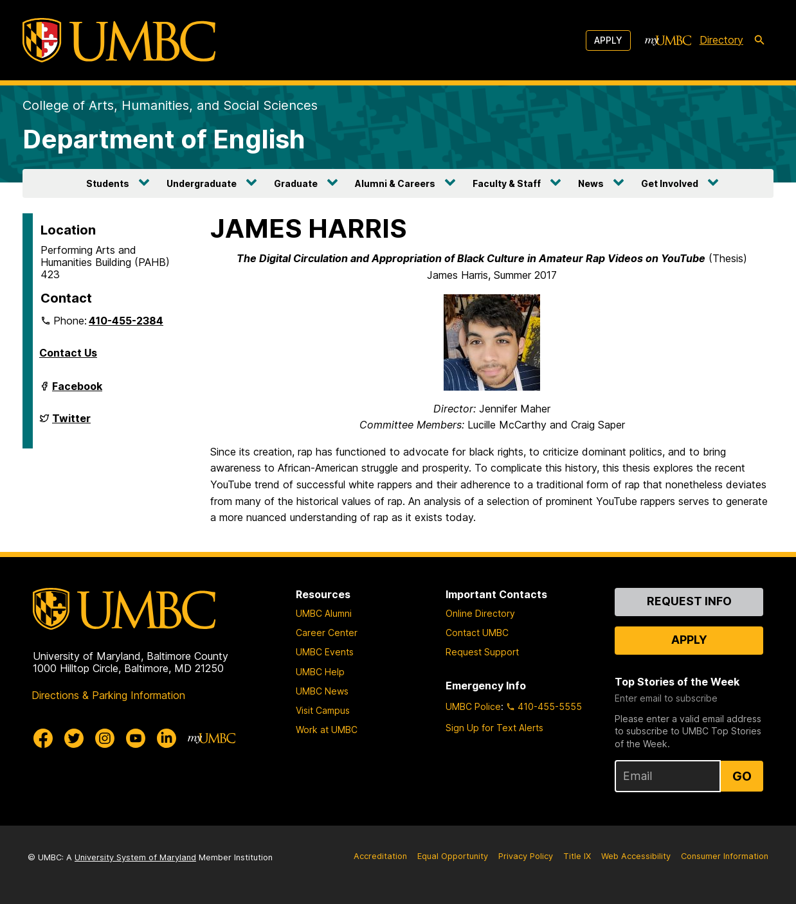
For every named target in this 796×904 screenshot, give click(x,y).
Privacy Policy (525, 856)
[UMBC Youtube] (136, 738)
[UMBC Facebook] (43, 738)
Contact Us (68, 352)
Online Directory (480, 613)
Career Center (326, 632)
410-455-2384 (126, 320)
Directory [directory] (721, 39)
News (591, 183)
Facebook (77, 391)
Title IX (577, 856)
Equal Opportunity (452, 856)
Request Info (689, 601)
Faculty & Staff (507, 183)
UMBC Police (473, 706)
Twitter (71, 423)
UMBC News (322, 691)
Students (107, 183)
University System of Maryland (135, 857)
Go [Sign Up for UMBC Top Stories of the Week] (742, 776)
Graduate (296, 183)
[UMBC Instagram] (105, 738)
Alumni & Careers (395, 183)
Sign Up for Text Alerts (494, 727)
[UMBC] (119, 40)
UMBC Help (320, 671)
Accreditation (380, 856)
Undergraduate (202, 183)
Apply (608, 40)
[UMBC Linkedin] (166, 738)
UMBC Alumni (324, 613)
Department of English (164, 139)
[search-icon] (759, 40)
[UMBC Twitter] (74, 738)
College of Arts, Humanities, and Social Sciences (170, 105)
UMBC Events (325, 651)
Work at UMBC (326, 729)
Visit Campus (323, 710)
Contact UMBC (477, 632)
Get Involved (669, 183)
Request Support (482, 651)
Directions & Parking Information (108, 695)
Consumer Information (724, 856)
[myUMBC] (668, 40)
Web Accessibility (636, 856)
